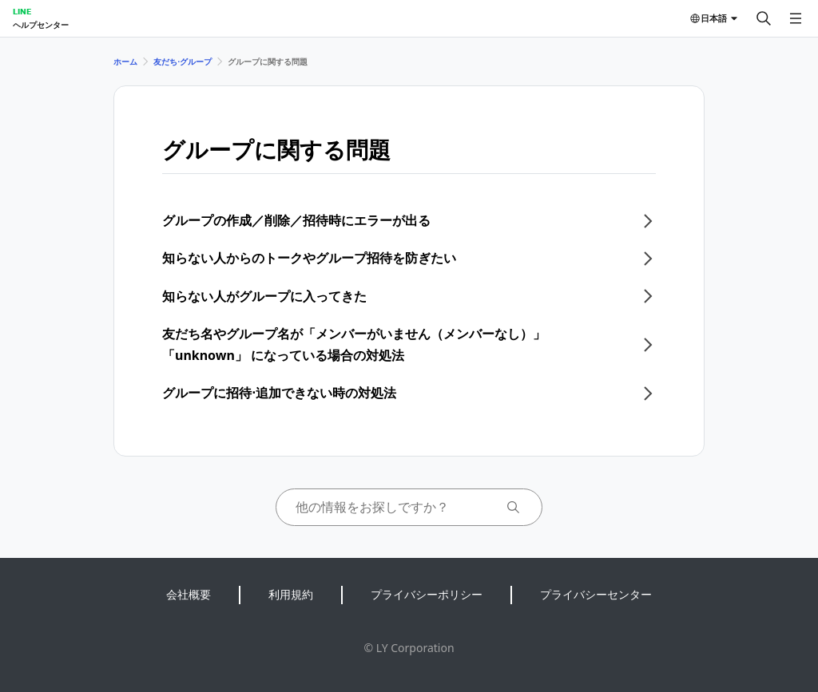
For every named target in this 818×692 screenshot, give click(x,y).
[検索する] (764, 18)
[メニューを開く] (796, 18)
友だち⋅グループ (182, 61)
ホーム (125, 61)
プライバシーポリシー (426, 594)
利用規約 (290, 594)
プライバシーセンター (596, 594)
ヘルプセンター (41, 24)
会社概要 (188, 594)
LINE (22, 11)
